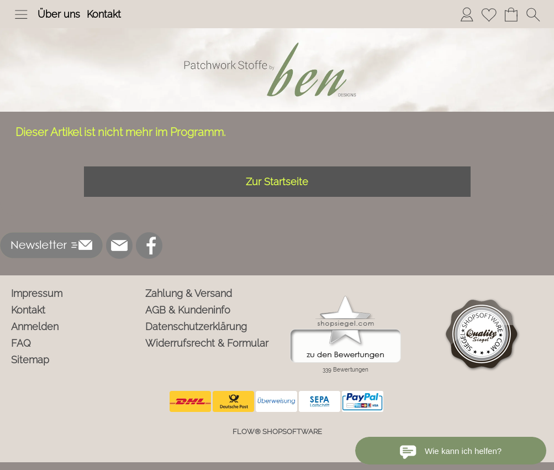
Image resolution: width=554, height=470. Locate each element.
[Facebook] (149, 245)
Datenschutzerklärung (196, 326)
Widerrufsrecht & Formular (206, 343)
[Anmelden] (466, 14)
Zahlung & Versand (188, 293)
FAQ (21, 343)
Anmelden (35, 326)
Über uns (59, 14)
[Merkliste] (489, 14)
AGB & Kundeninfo (187, 310)
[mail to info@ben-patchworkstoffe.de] (119, 245)
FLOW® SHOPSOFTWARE (277, 431)
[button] (21, 14)
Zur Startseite (277, 181)
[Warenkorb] (511, 14)
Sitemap (30, 359)
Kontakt (104, 14)
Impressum (36, 293)
